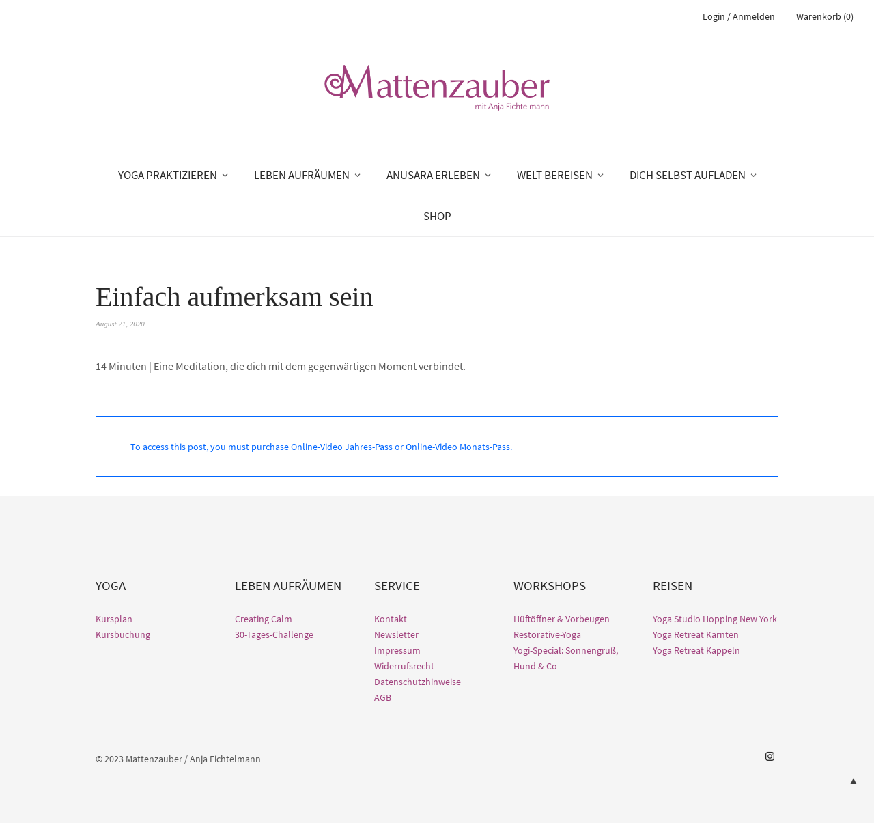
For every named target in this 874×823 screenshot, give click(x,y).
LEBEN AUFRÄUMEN (302, 174)
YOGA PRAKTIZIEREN (167, 174)
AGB (382, 697)
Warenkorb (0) (825, 16)
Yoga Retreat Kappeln (696, 650)
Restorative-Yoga (547, 634)
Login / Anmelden (739, 16)
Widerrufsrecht (404, 666)
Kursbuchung (123, 634)
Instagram (769, 757)
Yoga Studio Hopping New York (715, 619)
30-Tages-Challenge (274, 634)
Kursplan (114, 619)
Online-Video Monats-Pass (458, 447)
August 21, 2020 (120, 324)
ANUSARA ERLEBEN (433, 174)
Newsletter (396, 634)
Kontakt (390, 619)
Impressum (397, 650)
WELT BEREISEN (555, 174)
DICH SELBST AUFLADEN (688, 174)
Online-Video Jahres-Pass (342, 447)
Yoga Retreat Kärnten (696, 634)
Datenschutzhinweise (417, 681)
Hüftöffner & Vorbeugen (561, 619)
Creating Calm (263, 619)
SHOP (437, 215)
